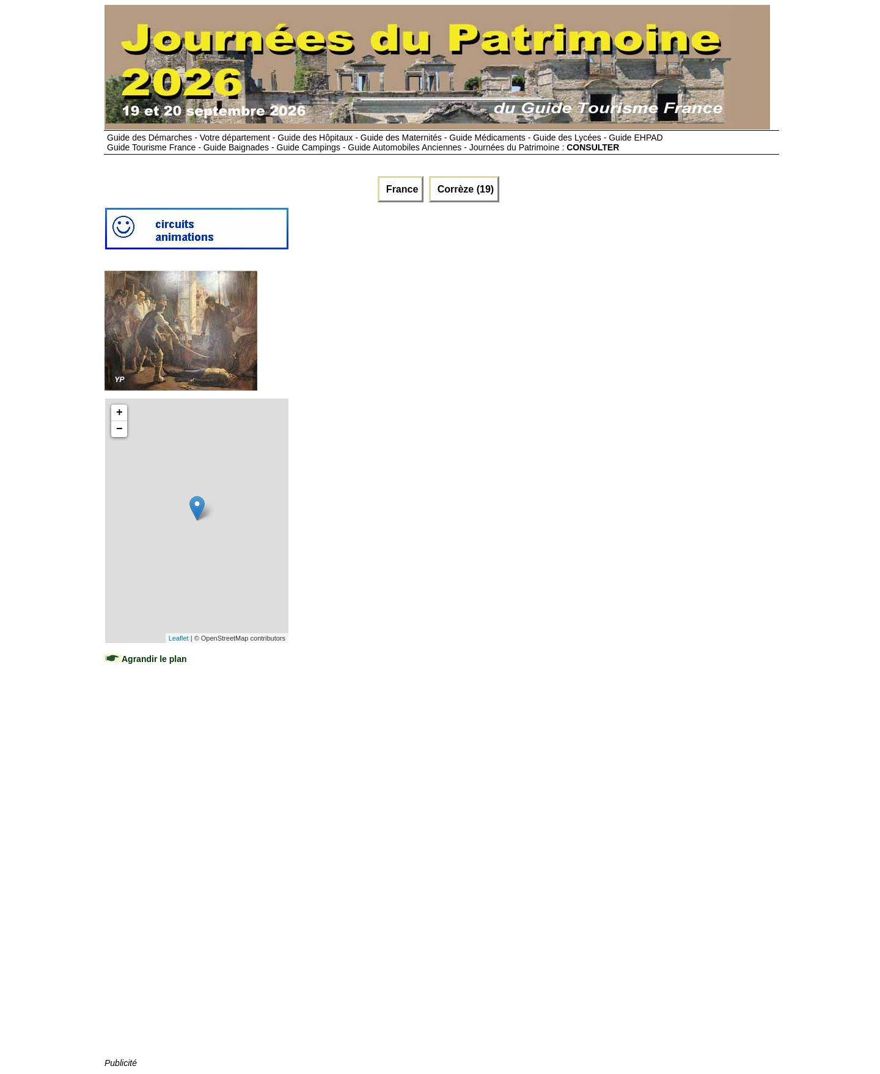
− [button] (119, 429)
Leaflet (179, 638)
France (400, 189)
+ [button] (119, 412)
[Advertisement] (196, 873)
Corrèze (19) (464, 189)
